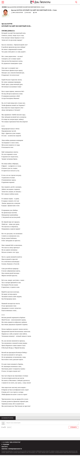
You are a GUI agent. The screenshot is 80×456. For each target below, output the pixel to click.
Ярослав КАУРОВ (18, 12)
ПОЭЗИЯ (4, 7)
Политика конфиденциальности (12, 450)
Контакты (5, 447)
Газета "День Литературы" (11, 442)
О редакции (5, 445)
